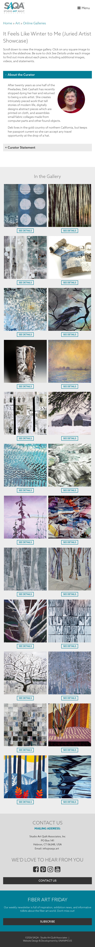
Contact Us (47, 881)
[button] (25, 226)
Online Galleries (34, 23)
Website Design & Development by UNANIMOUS (47, 940)
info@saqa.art (51, 848)
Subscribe (47, 922)
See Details (25, 230)
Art (17, 23)
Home (7, 23)
